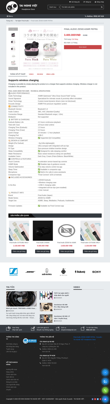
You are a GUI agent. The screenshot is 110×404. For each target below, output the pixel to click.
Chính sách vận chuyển (11, 388)
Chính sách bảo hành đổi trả (11, 376)
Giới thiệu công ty (12, 344)
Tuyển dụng (10, 349)
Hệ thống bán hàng (12, 346)
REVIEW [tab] (40, 74)
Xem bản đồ (46, 351)
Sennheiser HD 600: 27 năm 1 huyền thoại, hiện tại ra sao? (62, 317)
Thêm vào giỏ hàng (19, 251)
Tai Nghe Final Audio (22, 21)
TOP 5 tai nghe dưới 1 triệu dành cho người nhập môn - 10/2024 (61, 294)
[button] (13, 29)
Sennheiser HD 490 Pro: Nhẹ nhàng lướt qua (61, 306)
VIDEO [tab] (31, 74)
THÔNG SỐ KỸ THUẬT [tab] (18, 74)
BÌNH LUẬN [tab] (50, 74)
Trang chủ (9, 21)
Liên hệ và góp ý (11, 351)
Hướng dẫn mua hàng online (11, 371)
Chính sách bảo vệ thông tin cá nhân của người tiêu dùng (12, 382)
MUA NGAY (83, 47)
